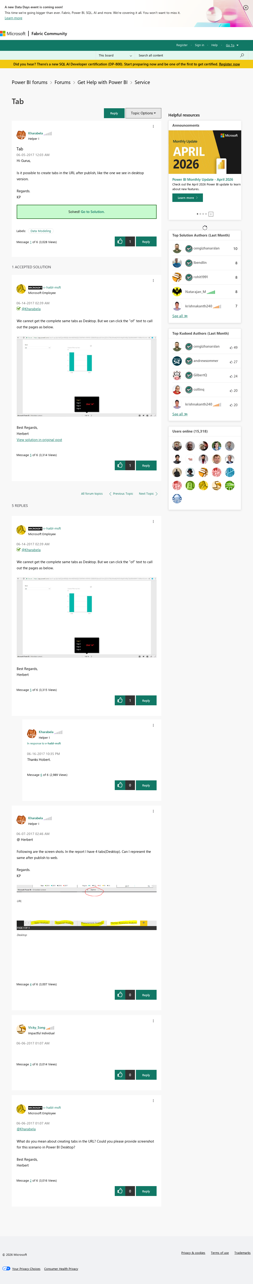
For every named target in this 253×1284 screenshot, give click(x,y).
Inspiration (98, 33)
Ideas (117, 33)
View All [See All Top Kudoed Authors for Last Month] (180, 414)
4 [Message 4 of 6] (31, 984)
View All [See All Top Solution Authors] (180, 316)
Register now (229, 64)
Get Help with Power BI (103, 82)
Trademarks (242, 1253)
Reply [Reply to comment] (146, 465)
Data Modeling (41, 230)
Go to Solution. (93, 211)
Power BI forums (29, 82)
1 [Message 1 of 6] (31, 242)
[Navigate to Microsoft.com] (12, 33)
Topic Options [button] (142, 113)
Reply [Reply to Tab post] (146, 242)
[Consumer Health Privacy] (61, 1268)
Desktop (22, 935)
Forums (78, 33)
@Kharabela (31, 308)
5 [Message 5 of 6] (31, 455)
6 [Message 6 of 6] (41, 775)
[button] (114, 113)
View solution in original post (39, 439)
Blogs (159, 33)
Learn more (13, 18)
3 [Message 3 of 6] (31, 1064)
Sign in (199, 45)
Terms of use (220, 1253)
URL (19, 901)
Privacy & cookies (193, 1253)
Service (142, 82)
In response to (44, 743)
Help (214, 45)
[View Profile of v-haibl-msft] (52, 287)
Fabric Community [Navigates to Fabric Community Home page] (49, 33)
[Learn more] (187, 197)
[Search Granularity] (115, 55)
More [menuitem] (175, 33)
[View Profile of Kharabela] (35, 133)
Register (182, 45)
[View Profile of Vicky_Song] (36, 1027)
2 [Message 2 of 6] (31, 1180)
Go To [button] (230, 45)
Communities (138, 33)
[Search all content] (191, 55)
